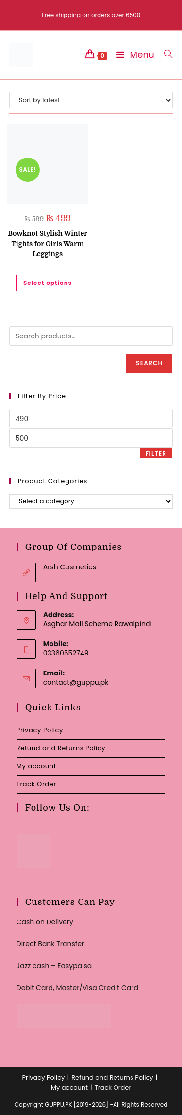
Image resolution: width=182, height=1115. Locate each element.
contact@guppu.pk (76, 682)
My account (36, 766)
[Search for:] (165, 55)
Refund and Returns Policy (61, 748)
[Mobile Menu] (133, 55)
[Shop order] (91, 100)
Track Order (36, 784)
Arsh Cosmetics (69, 567)
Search (149, 363)
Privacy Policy (40, 730)
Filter (156, 453)
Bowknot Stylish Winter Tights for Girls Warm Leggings (47, 244)
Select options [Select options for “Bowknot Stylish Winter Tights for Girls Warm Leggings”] (47, 283)
